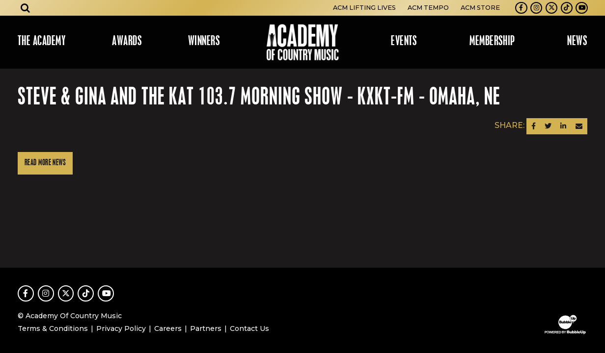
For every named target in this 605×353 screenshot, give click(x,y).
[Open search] (25, 8)
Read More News (45, 163)
